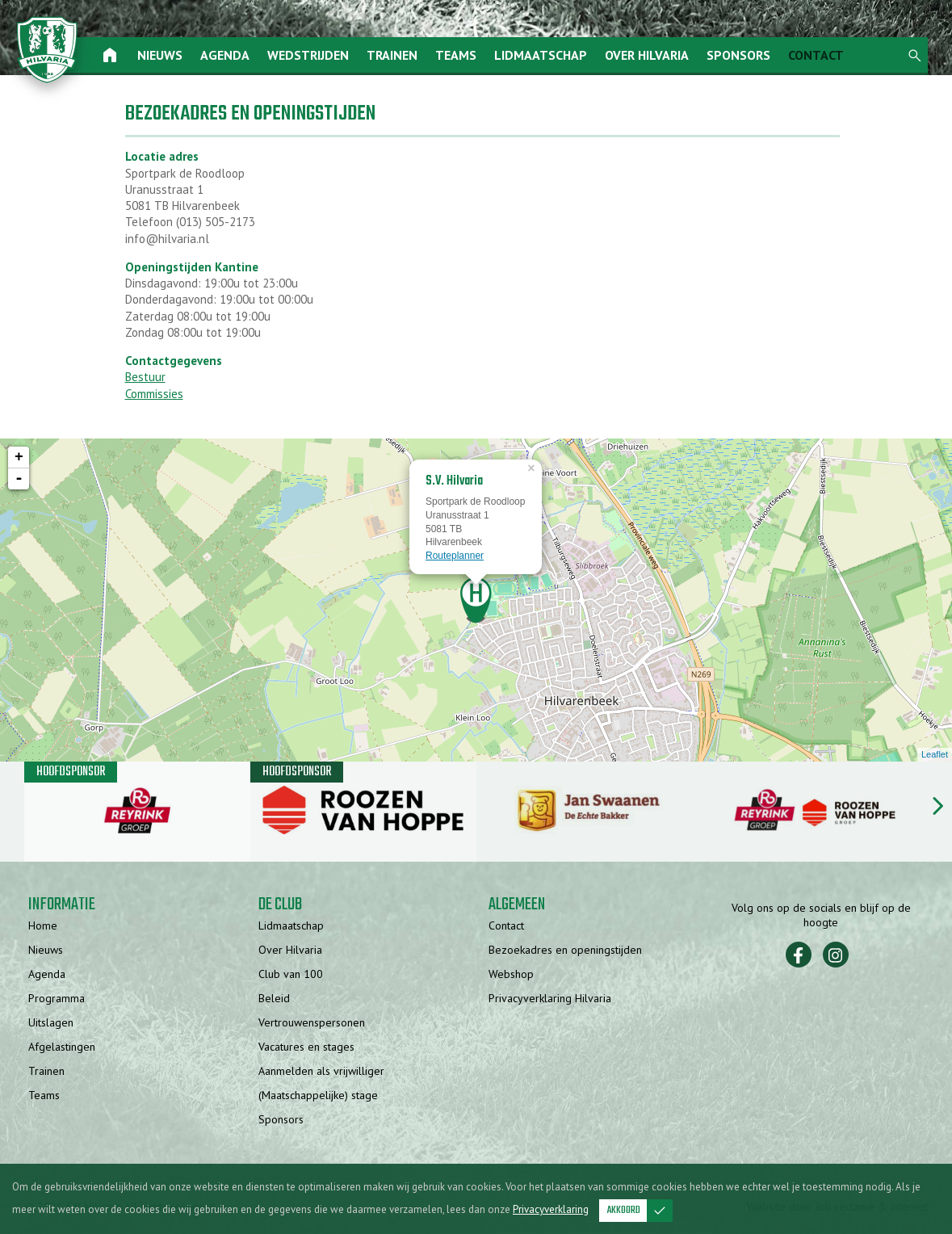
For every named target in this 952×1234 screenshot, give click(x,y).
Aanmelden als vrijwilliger (321, 1071)
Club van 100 (290, 974)
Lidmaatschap (542, 55)
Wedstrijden (309, 55)
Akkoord (640, 1210)
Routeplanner (455, 556)
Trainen (393, 55)
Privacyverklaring (551, 1209)
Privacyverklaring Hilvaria (550, 999)
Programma (56, 999)
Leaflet (934, 755)
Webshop (511, 974)
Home (42, 926)
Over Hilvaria (648, 55)
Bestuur (145, 377)
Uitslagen (50, 1023)
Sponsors (740, 55)
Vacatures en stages (306, 1047)
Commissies (154, 394)
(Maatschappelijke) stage (318, 1096)
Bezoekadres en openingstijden (565, 950)
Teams (457, 55)
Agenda (226, 55)
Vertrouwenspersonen (311, 1023)
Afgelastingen (61, 1047)
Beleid (274, 999)
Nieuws (161, 55)
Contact (817, 55)
